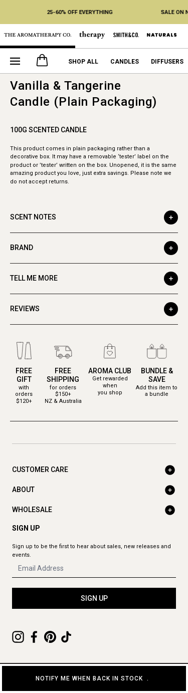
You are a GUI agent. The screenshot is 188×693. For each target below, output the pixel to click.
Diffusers (167, 61)
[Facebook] (34, 637)
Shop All (83, 61)
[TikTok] (66, 637)
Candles (124, 61)
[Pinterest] (50, 637)
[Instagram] (18, 637)
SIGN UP (94, 598)
